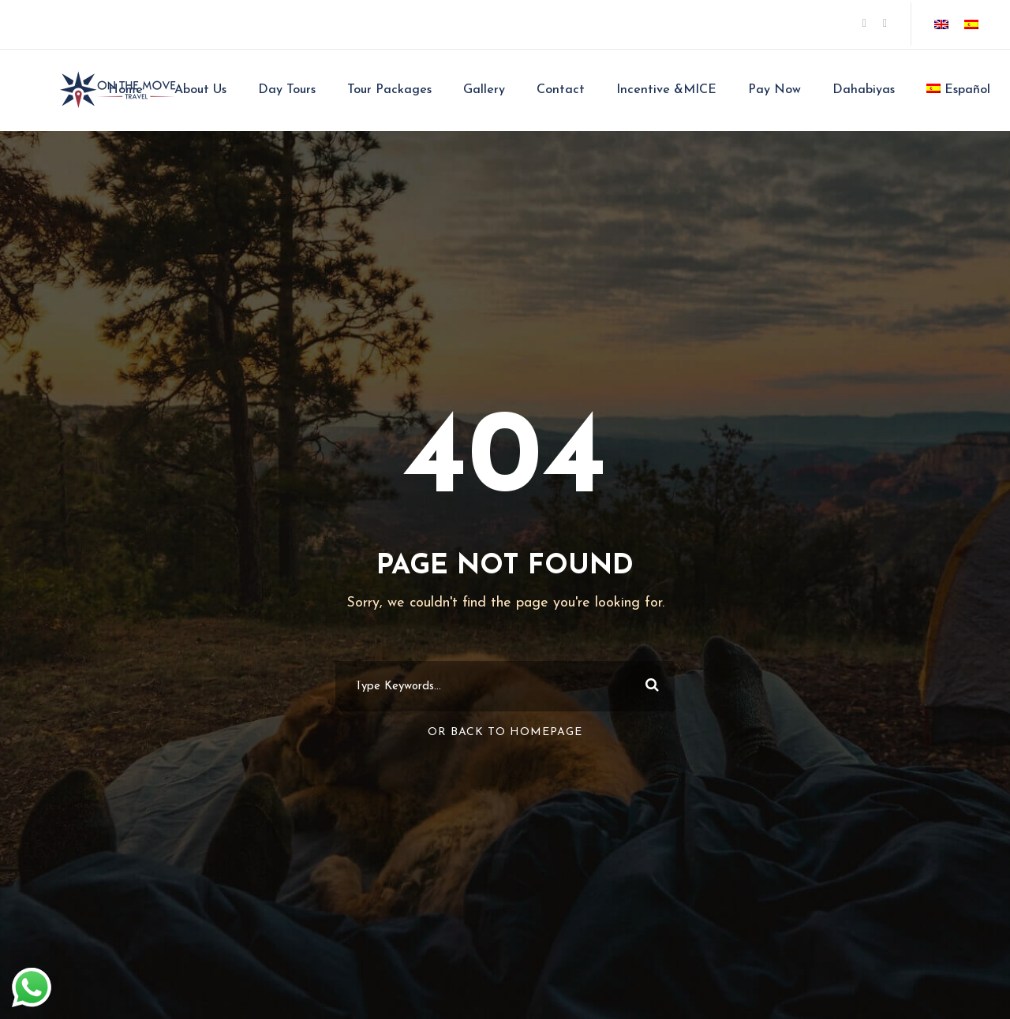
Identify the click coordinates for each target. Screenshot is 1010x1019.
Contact (561, 90)
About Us (200, 90)
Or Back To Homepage (505, 732)
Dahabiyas (863, 90)
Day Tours (287, 90)
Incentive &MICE (666, 90)
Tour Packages (389, 90)
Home (125, 90)
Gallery (484, 90)
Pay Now (774, 90)
